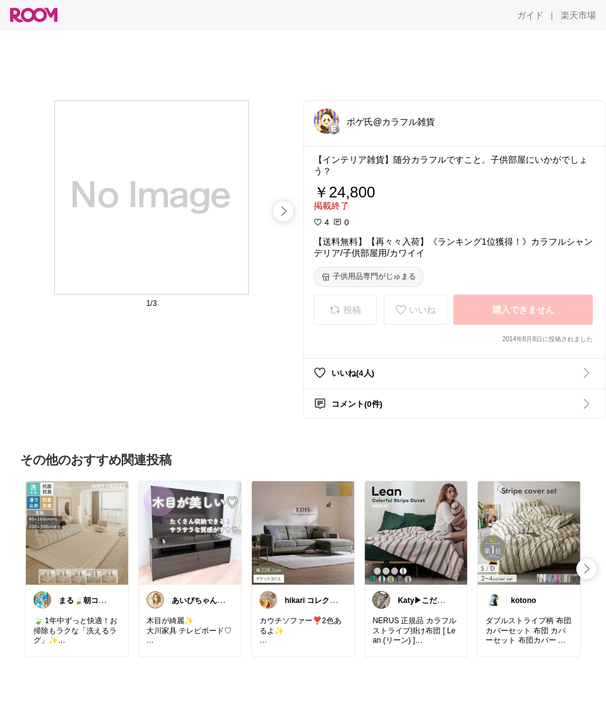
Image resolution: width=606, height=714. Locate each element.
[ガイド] (530, 15)
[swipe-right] (283, 211)
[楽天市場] (578, 15)
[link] (77, 532)
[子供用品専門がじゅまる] (369, 277)
